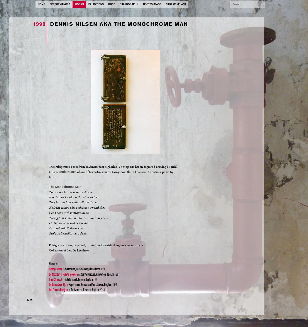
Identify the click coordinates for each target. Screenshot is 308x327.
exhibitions (96, 4)
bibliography (129, 4)
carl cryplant (176, 4)
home (41, 4)
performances (60, 4)
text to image (152, 4)
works (79, 4)
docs (111, 4)
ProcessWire (171, 321)
